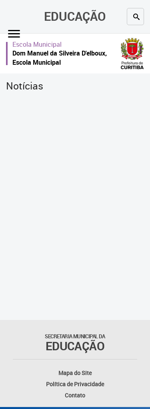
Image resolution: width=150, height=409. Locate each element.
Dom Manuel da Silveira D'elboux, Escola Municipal (59, 58)
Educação (75, 16)
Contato (75, 395)
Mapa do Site (75, 373)
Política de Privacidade (75, 384)
